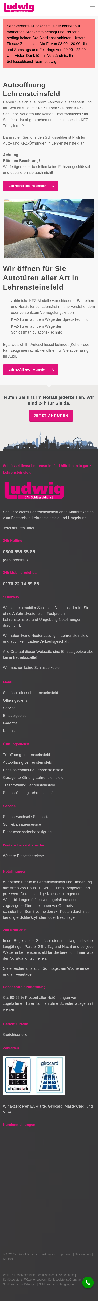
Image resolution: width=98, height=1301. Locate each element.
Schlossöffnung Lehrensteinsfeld (30, 793)
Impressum (65, 1254)
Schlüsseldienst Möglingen (56, 1284)
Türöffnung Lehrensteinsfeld (26, 755)
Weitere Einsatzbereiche (23, 856)
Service (9, 708)
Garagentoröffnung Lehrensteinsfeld (33, 777)
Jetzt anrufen (51, 416)
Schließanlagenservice (22, 824)
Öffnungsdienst (15, 700)
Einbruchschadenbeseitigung (27, 832)
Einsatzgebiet (14, 716)
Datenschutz (83, 1254)
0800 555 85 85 (19, 551)
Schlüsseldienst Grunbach (65, 1279)
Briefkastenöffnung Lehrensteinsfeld (33, 770)
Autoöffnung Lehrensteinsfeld (27, 762)
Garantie (10, 723)
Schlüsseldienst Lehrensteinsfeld (30, 693)
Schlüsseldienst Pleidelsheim (55, 1275)
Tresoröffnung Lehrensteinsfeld (29, 785)
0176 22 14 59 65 (21, 583)
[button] (92, 8)
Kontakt (9, 731)
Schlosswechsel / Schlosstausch (30, 817)
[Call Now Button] (88, 1282)
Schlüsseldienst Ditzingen (20, 1284)
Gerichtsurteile (15, 1035)
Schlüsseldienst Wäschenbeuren (24, 1279)
